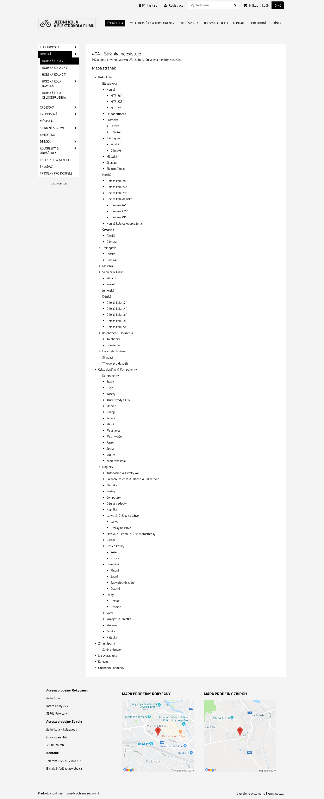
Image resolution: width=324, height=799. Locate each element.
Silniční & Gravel (113, 272)
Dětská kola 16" (116, 315)
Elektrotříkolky (115, 169)
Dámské (116, 132)
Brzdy (110, 382)
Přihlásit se (148, 5)
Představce (113, 430)
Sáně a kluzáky (112, 650)
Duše (109, 388)
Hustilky (111, 509)
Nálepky (111, 637)
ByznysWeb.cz (275, 793)
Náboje (111, 412)
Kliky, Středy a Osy (118, 400)
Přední (115, 570)
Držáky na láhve (121, 528)
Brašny (110, 491)
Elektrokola (109, 83)
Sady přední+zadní (123, 583)
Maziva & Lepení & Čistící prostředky (130, 534)
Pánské (115, 126)
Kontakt (239, 23)
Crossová (112, 120)
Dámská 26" (118, 205)
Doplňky (107, 467)
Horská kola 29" (116, 193)
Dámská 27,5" (119, 211)
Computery (113, 497)
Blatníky (111, 485)
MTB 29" (116, 108)
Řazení (110, 443)
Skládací (111, 163)
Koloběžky (113, 339)
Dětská (106, 296)
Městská (111, 156)
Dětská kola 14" (116, 309)
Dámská (111, 242)
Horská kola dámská (119, 199)
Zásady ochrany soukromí (83, 793)
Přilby (110, 595)
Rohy (109, 613)
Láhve (114, 522)
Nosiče (115, 558)
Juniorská (108, 290)
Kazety (110, 394)
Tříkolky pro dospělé (115, 363)
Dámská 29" (118, 217)
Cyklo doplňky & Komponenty (151, 23)
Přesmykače (114, 436)
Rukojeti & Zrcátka (118, 619)
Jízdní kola (115, 23)
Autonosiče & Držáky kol (122, 473)
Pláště (110, 424)
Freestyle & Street (114, 351)
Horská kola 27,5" (117, 187)
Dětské (115, 601)
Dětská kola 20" (116, 327)
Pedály (110, 418)
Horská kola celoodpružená (124, 223)
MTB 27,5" (117, 102)
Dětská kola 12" (116, 303)
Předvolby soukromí (50, 793)
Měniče (111, 406)
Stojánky (112, 625)
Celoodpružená (116, 114)
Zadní (114, 576)
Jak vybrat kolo (216, 23)
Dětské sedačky (116, 503)
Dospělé (116, 607)
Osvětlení (112, 564)
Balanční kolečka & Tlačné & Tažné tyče (132, 479)
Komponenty (110, 376)
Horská (110, 89)
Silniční (111, 278)
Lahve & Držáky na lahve (122, 516)
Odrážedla (113, 345)
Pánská (110, 236)
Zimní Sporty (189, 23)
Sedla (110, 449)
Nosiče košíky (115, 546)
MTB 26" (116, 96)
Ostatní (115, 589)
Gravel (110, 284)
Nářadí (110, 540)
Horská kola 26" (116, 181)
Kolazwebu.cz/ (58, 183)
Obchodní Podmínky (266, 23)
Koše (114, 552)
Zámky (110, 631)
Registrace (173, 5)
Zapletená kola (116, 461)
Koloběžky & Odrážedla (117, 333)
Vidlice (111, 455)
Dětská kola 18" (116, 321)
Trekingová (113, 138)
